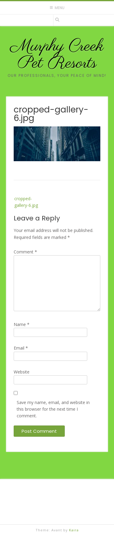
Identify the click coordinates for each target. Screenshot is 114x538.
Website (21, 372)
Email (21, 348)
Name (21, 324)
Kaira (74, 530)
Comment (25, 252)
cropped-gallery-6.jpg (26, 202)
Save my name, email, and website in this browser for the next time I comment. (53, 409)
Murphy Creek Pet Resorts (57, 55)
